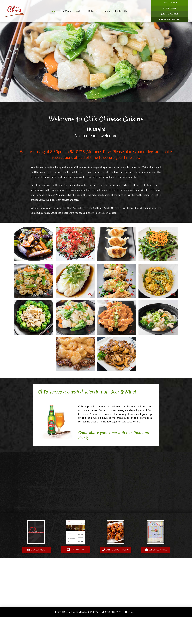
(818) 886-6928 (111, 612)
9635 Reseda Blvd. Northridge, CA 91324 (76, 612)
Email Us (131, 612)
